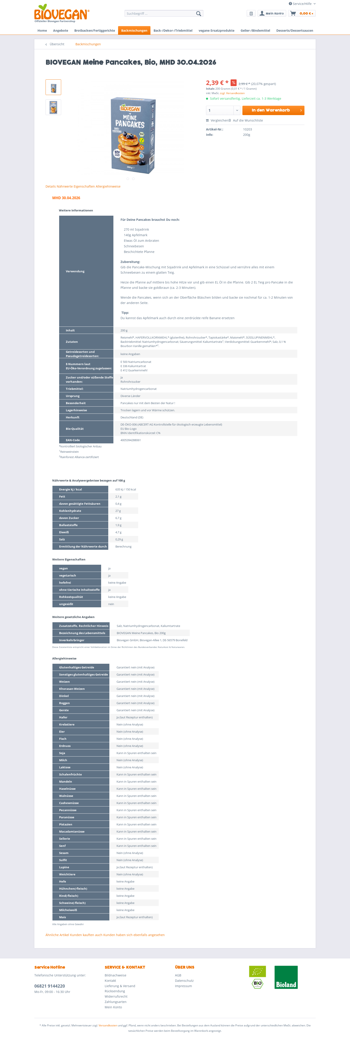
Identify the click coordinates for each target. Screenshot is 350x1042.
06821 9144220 (49, 986)
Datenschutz (184, 980)
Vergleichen (217, 120)
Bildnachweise (115, 975)
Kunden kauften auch (86, 935)
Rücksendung (115, 991)
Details (51, 186)
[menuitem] (164, 15)
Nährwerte (65, 186)
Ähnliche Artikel (57, 935)
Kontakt (110, 980)
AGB (178, 975)
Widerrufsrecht (116, 996)
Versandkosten (108, 1025)
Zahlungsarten (116, 1002)
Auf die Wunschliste (245, 120)
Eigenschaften (84, 186)
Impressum (183, 986)
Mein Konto (113, 1007)
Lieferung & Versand (120, 986)
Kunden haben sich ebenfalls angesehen (134, 935)
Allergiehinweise (108, 186)
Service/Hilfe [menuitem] (300, 4)
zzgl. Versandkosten (232, 93)
